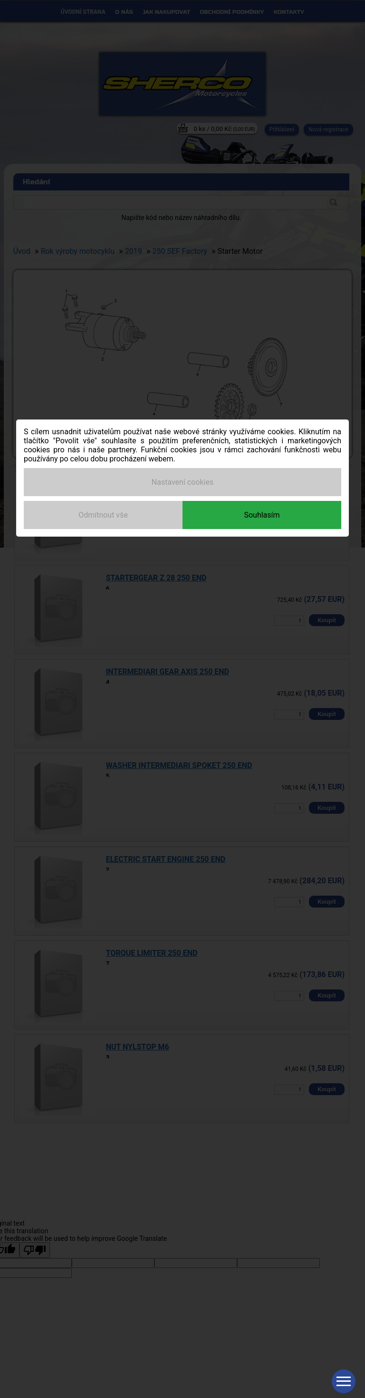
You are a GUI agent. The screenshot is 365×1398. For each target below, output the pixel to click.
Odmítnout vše (103, 514)
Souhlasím (261, 514)
